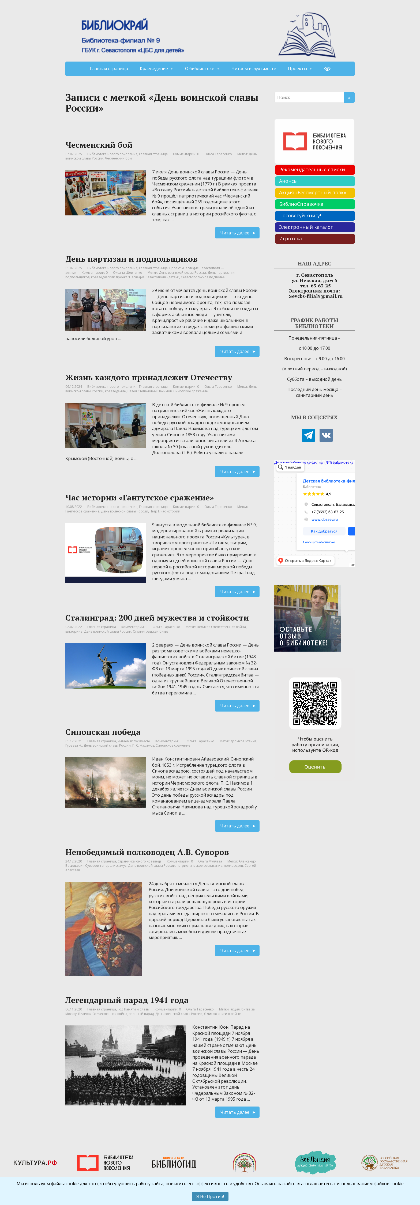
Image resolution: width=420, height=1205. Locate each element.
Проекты (297, 68)
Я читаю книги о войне (222, 1014)
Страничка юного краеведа (140, 861)
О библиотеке (199, 68)
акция (235, 1009)
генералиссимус (113, 865)
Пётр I (154, 511)
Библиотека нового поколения (112, 154)
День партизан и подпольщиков (131, 258)
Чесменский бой (99, 144)
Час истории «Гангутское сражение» (139, 497)
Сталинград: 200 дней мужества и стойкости (157, 617)
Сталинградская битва (150, 631)
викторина (73, 631)
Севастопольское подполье (203, 277)
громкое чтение (244, 741)
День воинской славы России (182, 272)
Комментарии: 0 (186, 154)
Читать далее (234, 233)
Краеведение (154, 68)
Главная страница (109, 68)
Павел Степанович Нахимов (150, 391)
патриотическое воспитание (199, 865)
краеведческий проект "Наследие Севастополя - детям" (135, 277)
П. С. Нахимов (143, 745)
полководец (233, 865)
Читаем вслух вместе (253, 68)
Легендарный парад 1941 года (127, 1000)
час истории (170, 511)
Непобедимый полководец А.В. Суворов (147, 852)
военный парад (141, 1014)
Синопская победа (103, 732)
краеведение (115, 391)
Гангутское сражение (82, 511)
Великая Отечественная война (221, 627)
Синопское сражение (190, 391)
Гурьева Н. (73, 745)
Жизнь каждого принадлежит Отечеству (148, 377)
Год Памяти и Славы (133, 1009)
